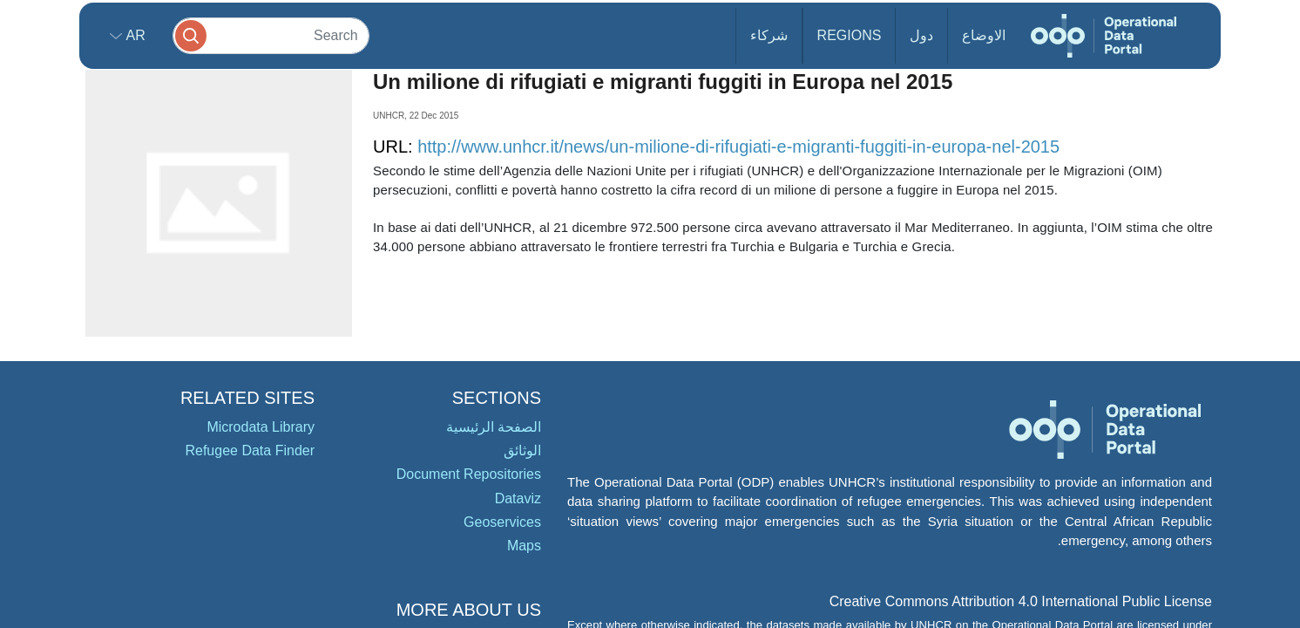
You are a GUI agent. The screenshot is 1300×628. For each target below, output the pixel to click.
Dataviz (518, 498)
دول (921, 35)
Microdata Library (261, 427)
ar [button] (134, 35)
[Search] (271, 35)
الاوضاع (983, 35)
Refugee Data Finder (250, 450)
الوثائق (522, 450)
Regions (849, 35)
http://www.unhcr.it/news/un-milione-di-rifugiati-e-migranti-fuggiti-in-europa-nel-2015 (738, 146)
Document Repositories (468, 474)
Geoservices (502, 522)
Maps (524, 545)
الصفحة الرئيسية (493, 427)
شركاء (769, 35)
